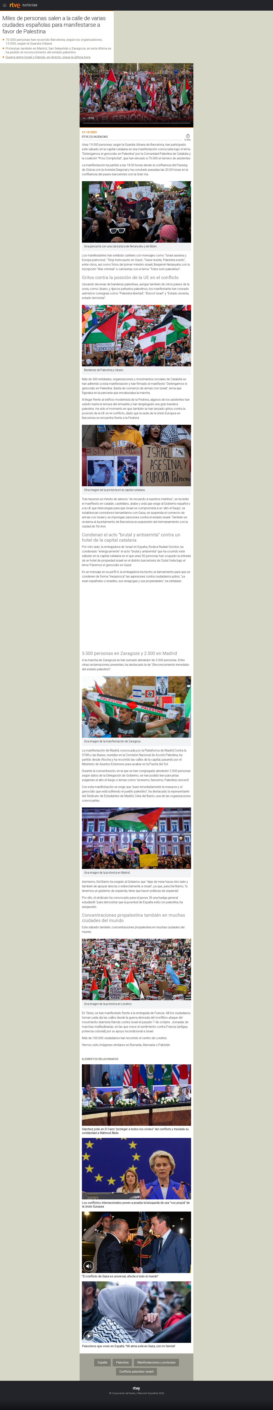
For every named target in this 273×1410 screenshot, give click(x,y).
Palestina (122, 1362)
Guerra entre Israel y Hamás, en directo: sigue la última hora (48, 57)
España (102, 1362)
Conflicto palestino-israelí (136, 1371)
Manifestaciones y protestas (156, 1362)
